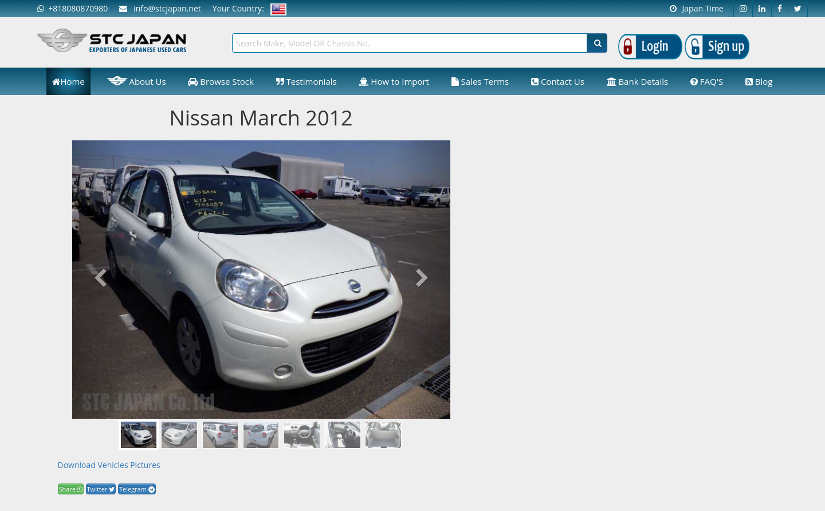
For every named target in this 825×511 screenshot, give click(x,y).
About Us (136, 81)
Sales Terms (480, 81)
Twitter (101, 489)
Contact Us (557, 81)
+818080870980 (72, 8)
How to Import (394, 81)
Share (70, 489)
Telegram (137, 489)
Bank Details (638, 81)
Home (68, 81)
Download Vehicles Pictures (109, 464)
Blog (759, 81)
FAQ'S (706, 81)
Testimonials (306, 81)
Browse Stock (221, 81)
